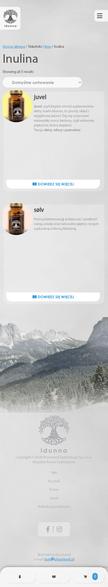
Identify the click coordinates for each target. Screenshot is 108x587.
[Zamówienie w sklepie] (42, 82)
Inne (48, 47)
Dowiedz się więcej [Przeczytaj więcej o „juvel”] (53, 184)
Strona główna (14, 47)
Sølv (54, 473)
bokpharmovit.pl (59, 560)
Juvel (54, 498)
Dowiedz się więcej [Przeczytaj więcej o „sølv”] (53, 297)
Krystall (54, 481)
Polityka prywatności (54, 507)
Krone (54, 490)
